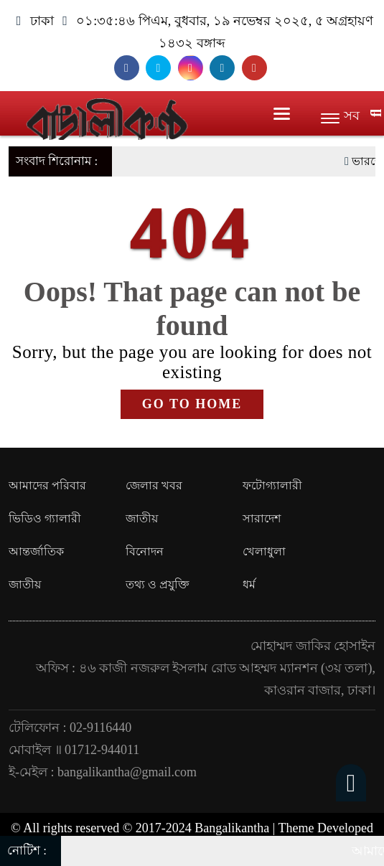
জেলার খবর (154, 485)
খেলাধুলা (264, 551)
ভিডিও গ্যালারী (45, 518)
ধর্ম (249, 584)
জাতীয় (142, 518)
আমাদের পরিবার (47, 485)
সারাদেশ (262, 518)
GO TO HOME (192, 404)
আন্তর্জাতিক (36, 551)
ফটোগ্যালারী (272, 485)
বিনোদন (145, 551)
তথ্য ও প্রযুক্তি (157, 584)
